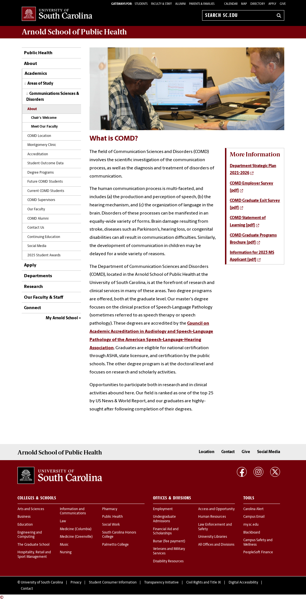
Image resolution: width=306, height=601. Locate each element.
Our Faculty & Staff (43, 297)
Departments (38, 276)
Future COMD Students (45, 181)
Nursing (65, 552)
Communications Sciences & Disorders (52, 97)
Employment (163, 509)
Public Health (38, 53)
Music (64, 545)
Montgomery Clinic (41, 145)
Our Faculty (36, 209)
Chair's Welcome (43, 118)
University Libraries (212, 537)
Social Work (111, 524)
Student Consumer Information (113, 582)
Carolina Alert (253, 509)
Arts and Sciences (31, 509)
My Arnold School (62, 318)
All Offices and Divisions (216, 545)
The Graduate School (33, 545)
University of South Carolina (42, 582)
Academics (36, 73)
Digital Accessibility (243, 582)
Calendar (231, 4)
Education (25, 524)
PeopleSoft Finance (258, 552)
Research (33, 287)
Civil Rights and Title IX (203, 582)
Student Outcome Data (45, 163)
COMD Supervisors (41, 200)
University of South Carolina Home (57, 14)
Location (206, 452)
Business (24, 517)
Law (63, 521)
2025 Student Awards (43, 255)
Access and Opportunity (216, 509)
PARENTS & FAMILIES (202, 4)
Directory (257, 4)
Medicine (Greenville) (76, 537)
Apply (272, 4)
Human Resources (212, 517)
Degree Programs (40, 172)
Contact (228, 452)
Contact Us (35, 228)
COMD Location (39, 136)
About (30, 64)
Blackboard (251, 532)
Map (244, 4)
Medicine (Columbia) (75, 529)
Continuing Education (43, 237)
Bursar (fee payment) (169, 541)
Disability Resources (168, 561)
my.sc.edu (251, 524)
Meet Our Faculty (44, 126)
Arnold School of (74, 32)
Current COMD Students (45, 191)
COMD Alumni (38, 218)
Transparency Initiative (161, 582)
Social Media (36, 246)
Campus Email (254, 517)
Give (283, 4)
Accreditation (37, 154)
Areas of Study (40, 84)
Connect (32, 308)
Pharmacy (109, 509)
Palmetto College (115, 545)
